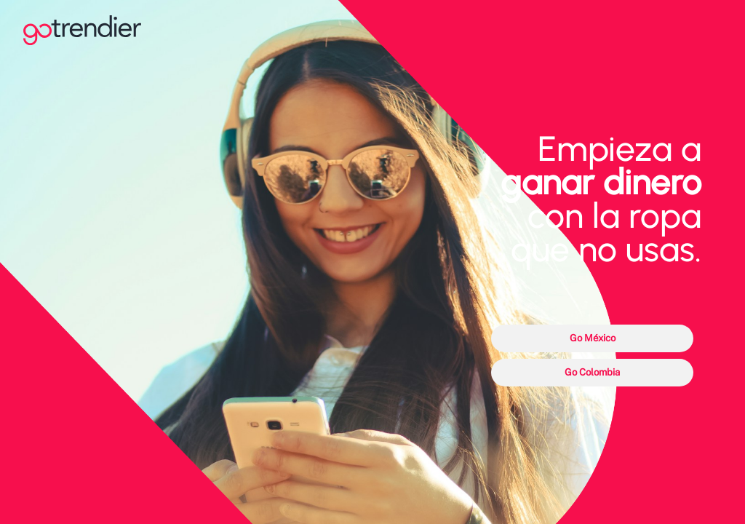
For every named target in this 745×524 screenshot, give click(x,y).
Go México (592, 338)
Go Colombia (592, 372)
